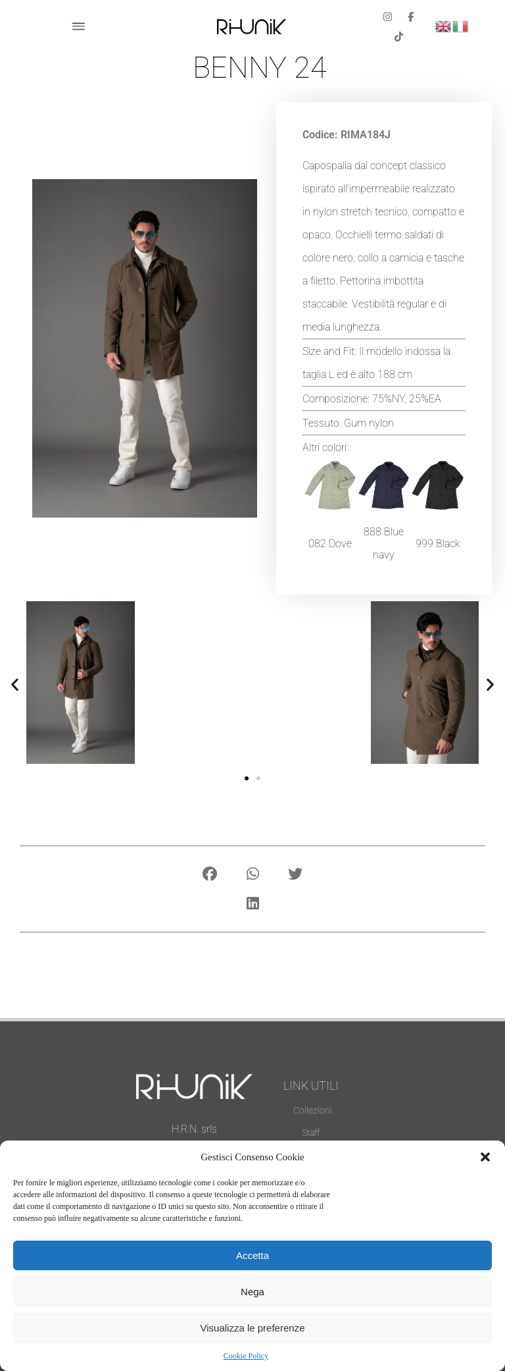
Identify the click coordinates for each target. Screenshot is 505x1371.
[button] (485, 1157)
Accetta (252, 1255)
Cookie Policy (246, 1355)
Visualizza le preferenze (253, 1327)
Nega (252, 1291)
